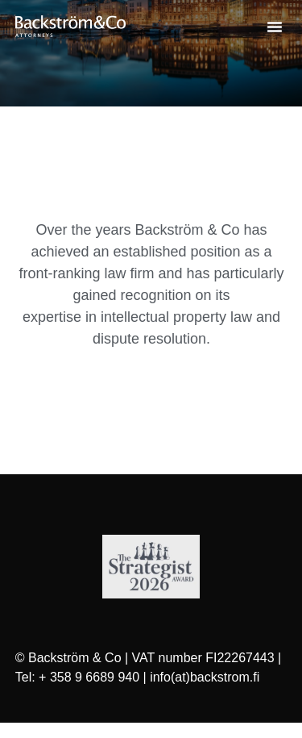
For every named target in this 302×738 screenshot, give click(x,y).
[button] (275, 27)
